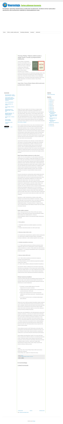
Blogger (34, 421)
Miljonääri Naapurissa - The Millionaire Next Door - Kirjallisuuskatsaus (9, 114)
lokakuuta (51, 101)
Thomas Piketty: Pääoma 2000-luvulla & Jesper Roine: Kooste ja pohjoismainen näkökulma (9, 99)
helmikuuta (51, 124)
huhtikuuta (51, 109)
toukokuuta (51, 108)
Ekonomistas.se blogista (22, 122)
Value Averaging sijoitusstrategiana (8, 120)
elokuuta (50, 104)
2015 (49, 98)
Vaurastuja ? (32, 32)
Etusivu (4, 32)
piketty (28, 356)
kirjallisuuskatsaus (24, 356)
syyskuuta (51, 102)
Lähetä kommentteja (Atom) (24, 412)
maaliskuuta (51, 111)
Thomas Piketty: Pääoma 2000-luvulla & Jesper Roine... (53, 115)
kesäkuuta (51, 107)
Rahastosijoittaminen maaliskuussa (52, 113)
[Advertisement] (31, 22)
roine (30, 356)
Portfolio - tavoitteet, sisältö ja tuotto (13, 32)
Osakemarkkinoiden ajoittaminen (52, 121)
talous (32, 356)
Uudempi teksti (20, 410)
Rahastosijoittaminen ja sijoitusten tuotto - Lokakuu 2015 (9, 110)
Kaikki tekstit (38, 32)
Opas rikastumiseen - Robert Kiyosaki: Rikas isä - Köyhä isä (10, 95)
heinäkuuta (51, 105)
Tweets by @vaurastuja (51, 94)
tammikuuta (51, 125)
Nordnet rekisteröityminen (9, 102)
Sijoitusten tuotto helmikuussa (54, 122)
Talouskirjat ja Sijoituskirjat (24, 32)
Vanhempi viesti (41, 410)
